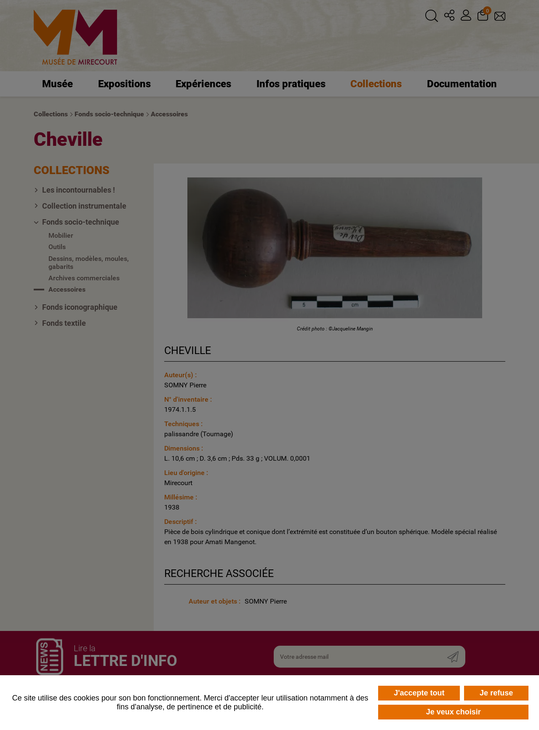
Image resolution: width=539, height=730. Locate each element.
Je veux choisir (453, 712)
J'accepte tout (419, 693)
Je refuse (496, 693)
